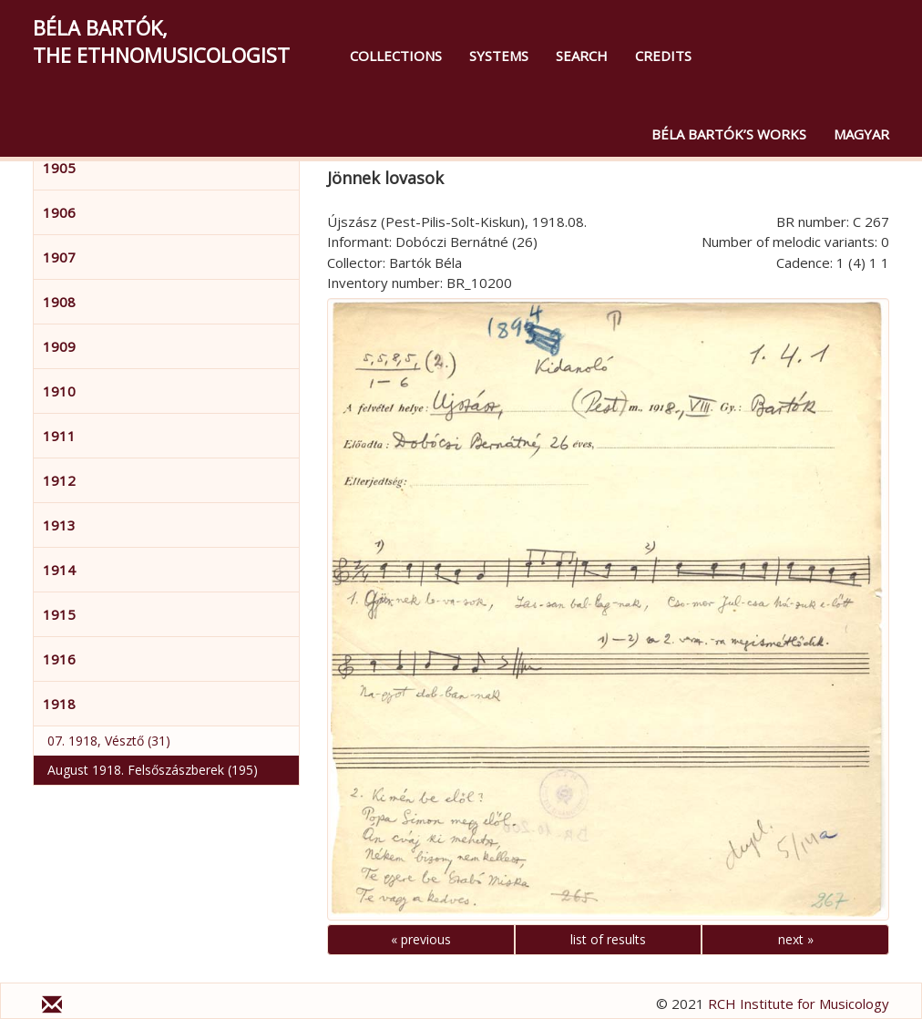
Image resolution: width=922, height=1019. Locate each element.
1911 (59, 436)
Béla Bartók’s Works (728, 134)
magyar (861, 134)
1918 (59, 704)
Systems (498, 55)
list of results (608, 939)
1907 (59, 257)
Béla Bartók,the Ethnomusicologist (161, 41)
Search (582, 55)
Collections (396, 55)
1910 (59, 391)
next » (796, 939)
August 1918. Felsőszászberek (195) (152, 769)
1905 (59, 168)
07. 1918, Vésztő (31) (108, 740)
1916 (59, 659)
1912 (59, 480)
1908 (59, 302)
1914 (59, 570)
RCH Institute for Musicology (798, 1003)
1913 (59, 525)
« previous (421, 939)
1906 (59, 212)
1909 (59, 346)
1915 (59, 614)
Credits (663, 55)
